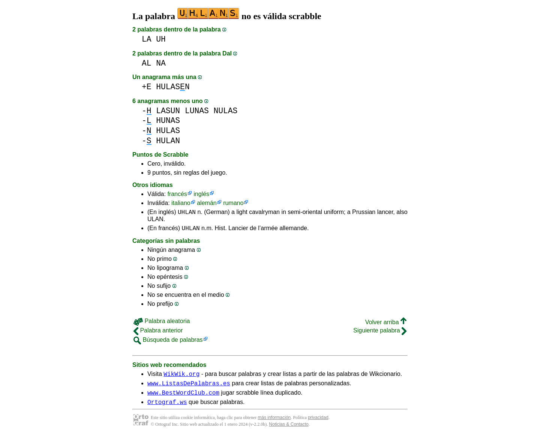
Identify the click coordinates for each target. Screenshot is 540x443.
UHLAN (187, 213)
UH (161, 39)
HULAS (168, 130)
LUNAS (197, 110)
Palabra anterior (158, 332)
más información (274, 424)
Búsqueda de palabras (168, 342)
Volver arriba (385, 324)
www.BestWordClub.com (183, 398)
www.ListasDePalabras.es (188, 387)
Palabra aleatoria (162, 323)
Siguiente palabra (379, 332)
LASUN (168, 110)
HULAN (168, 140)
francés (177, 194)
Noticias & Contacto (288, 431)
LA (147, 39)
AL (147, 63)
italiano (180, 203)
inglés (201, 194)
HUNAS (168, 120)
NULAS (225, 110)
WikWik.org (182, 377)
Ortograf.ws (167, 408)
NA (161, 63)
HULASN (172, 86)
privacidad (318, 424)
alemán (206, 203)
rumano (233, 203)
